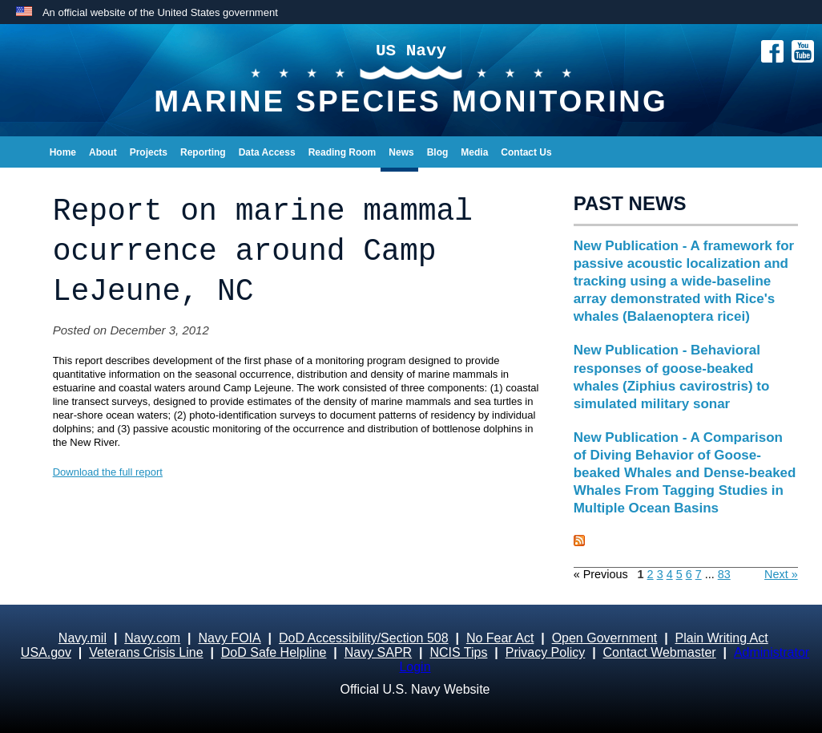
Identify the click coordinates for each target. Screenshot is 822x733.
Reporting (203, 152)
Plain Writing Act (721, 638)
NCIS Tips (458, 652)
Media (474, 152)
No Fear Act (500, 638)
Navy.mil (82, 638)
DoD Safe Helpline (274, 652)
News (401, 152)
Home (63, 152)
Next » (781, 574)
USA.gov (46, 652)
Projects (148, 152)
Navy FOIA (229, 638)
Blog (438, 152)
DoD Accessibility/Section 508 (364, 638)
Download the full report (108, 472)
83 (724, 574)
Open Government (605, 638)
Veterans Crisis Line (146, 652)
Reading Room (342, 152)
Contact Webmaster (659, 652)
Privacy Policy (546, 652)
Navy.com (152, 638)
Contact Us (526, 152)
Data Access (267, 152)
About (103, 152)
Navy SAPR (378, 652)
